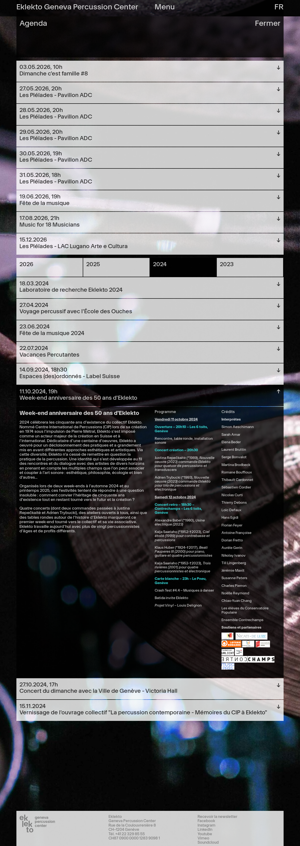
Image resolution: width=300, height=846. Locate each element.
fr (279, 6)
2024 (160, 264)
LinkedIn (205, 829)
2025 (93, 264)
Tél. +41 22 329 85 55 (127, 833)
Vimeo (203, 837)
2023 (227, 264)
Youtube (205, 833)
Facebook (206, 820)
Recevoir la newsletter (217, 816)
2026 (26, 264)
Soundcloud (208, 842)
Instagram (206, 824)
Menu (165, 6)
